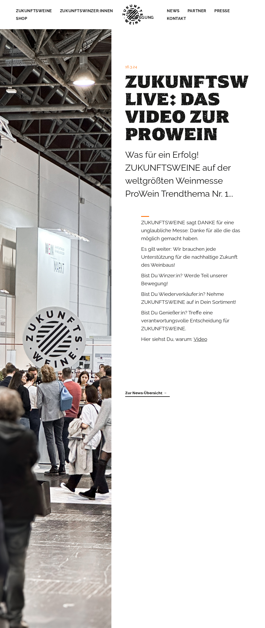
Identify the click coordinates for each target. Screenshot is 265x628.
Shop (21, 18)
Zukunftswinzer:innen (86, 10)
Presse (222, 10)
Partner (197, 10)
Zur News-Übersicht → (146, 393)
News (173, 10)
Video (200, 339)
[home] (132, 14)
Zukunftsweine (34, 10)
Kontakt (176, 18)
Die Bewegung (141, 15)
